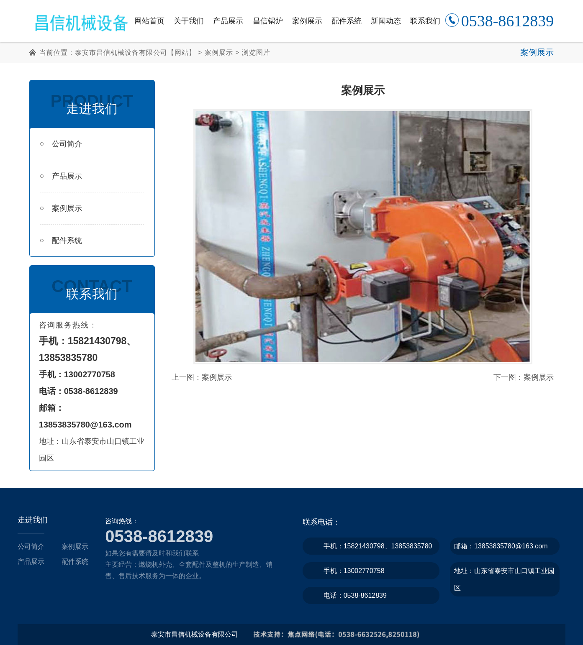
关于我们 (189, 21)
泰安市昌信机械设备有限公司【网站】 (135, 52)
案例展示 (307, 21)
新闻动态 (386, 21)
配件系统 (346, 21)
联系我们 (425, 21)
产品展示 (228, 21)
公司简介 (61, 144)
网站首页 (149, 21)
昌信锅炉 (268, 21)
